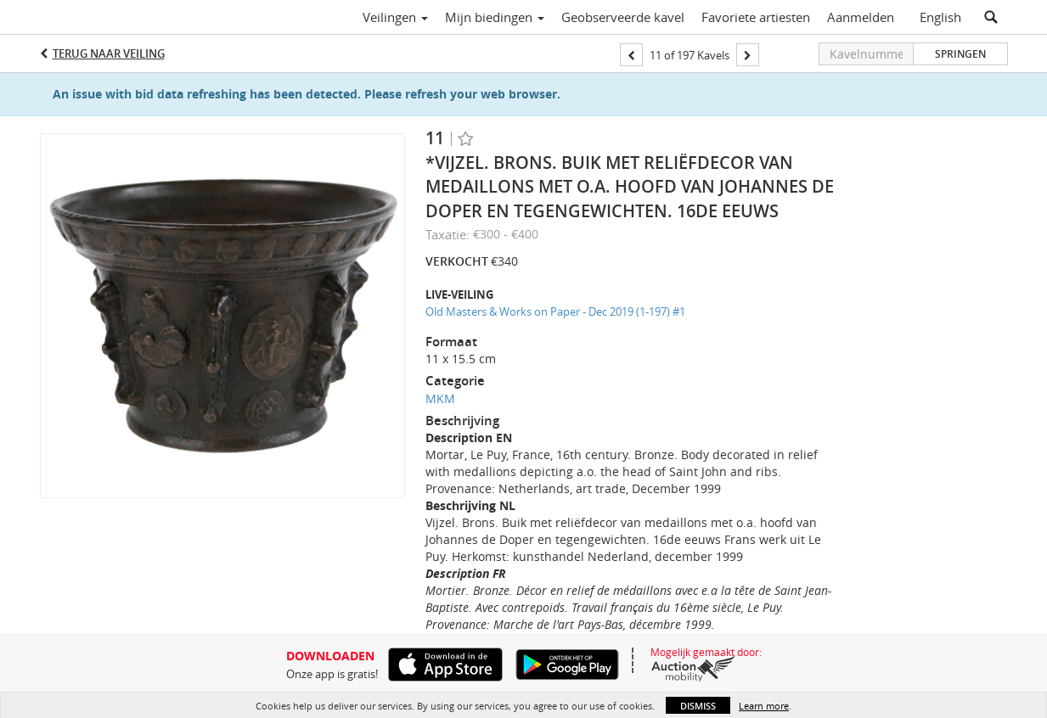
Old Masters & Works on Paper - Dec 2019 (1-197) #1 (555, 311)
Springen (960, 54)
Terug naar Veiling (109, 53)
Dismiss (698, 705)
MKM (440, 398)
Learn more (764, 705)
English (940, 16)
